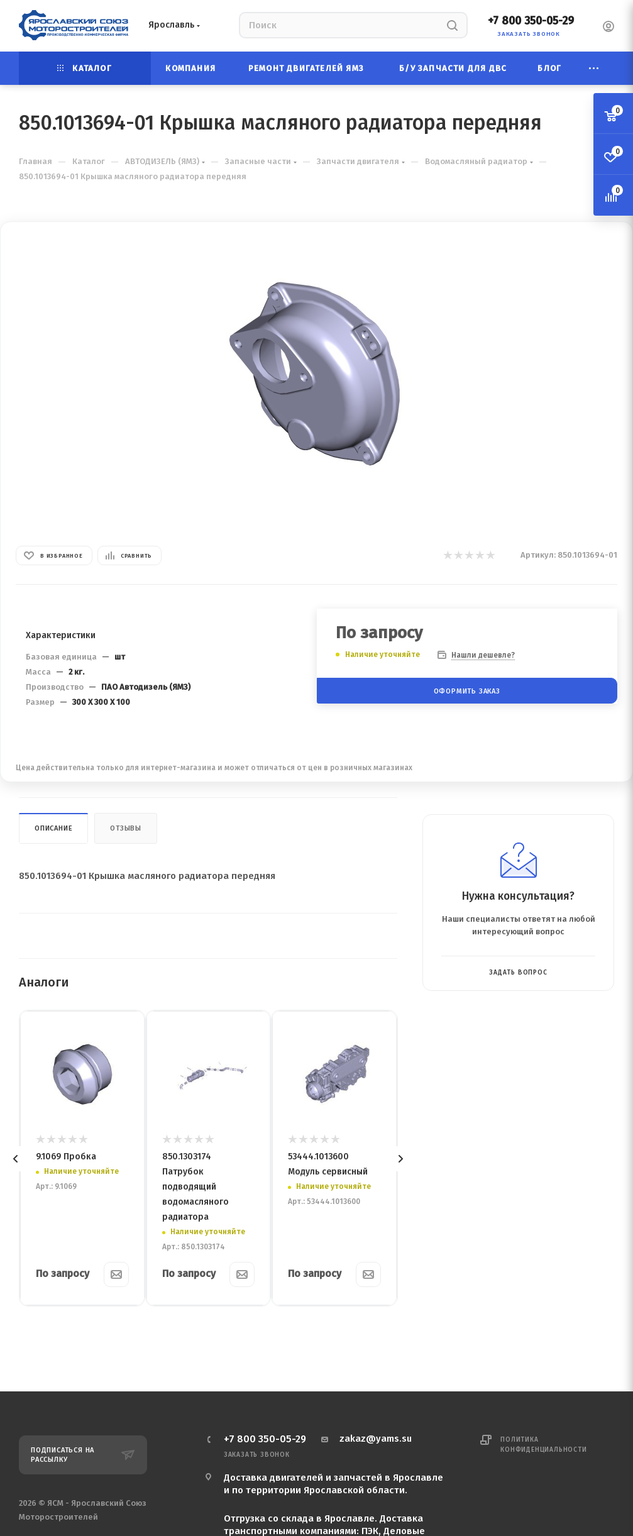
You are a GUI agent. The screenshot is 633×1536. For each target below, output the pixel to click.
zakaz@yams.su (375, 1438)
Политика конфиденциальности (543, 1445)
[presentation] (15, 1158)
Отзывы (125, 828)
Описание (53, 828)
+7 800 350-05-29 (531, 21)
